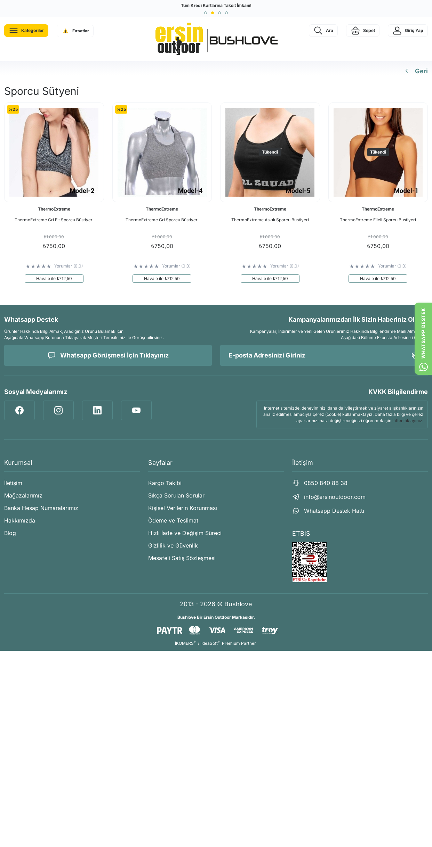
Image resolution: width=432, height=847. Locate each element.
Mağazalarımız (23, 495)
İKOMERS (185, 643)
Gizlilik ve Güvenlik (173, 545)
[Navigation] (26, 30)
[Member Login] (408, 30)
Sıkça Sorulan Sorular (176, 495)
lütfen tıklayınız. (407, 420)
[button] (205, 12)
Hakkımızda (19, 520)
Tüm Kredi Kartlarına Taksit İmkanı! (216, 5)
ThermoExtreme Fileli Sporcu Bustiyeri (378, 219)
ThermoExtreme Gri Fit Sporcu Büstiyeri (54, 219)
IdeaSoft (210, 643)
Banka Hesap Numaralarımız (41, 507)
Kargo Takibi (165, 482)
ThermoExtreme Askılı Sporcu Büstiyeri (270, 219)
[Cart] (362, 30)
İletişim (13, 482)
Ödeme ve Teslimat (173, 520)
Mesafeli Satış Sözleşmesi (182, 557)
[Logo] (216, 39)
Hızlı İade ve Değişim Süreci (185, 532)
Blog (10, 532)
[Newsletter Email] (324, 355)
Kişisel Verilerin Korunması (182, 507)
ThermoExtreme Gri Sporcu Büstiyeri (162, 219)
